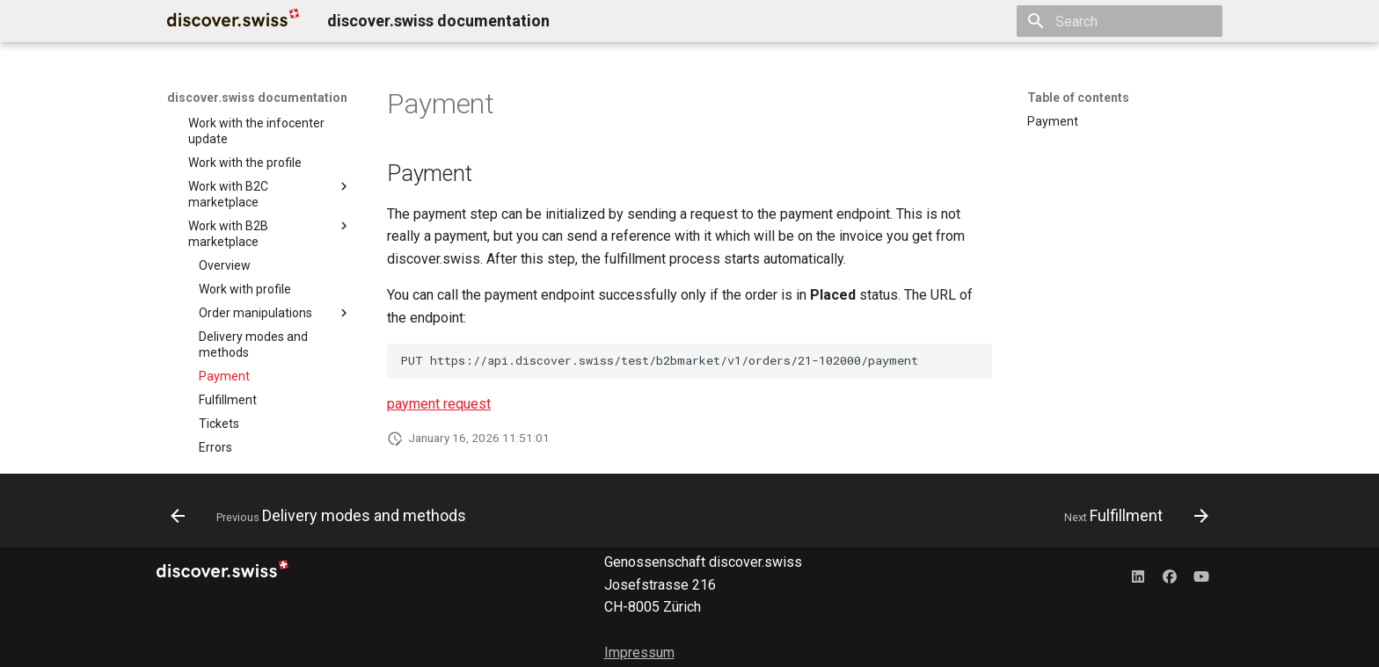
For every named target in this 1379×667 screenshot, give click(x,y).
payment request (439, 403)
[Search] (1119, 21)
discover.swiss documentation (257, 98)
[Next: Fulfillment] (1131, 516)
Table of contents (1078, 98)
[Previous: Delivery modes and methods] (323, 516)
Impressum (639, 652)
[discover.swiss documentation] (233, 21)
